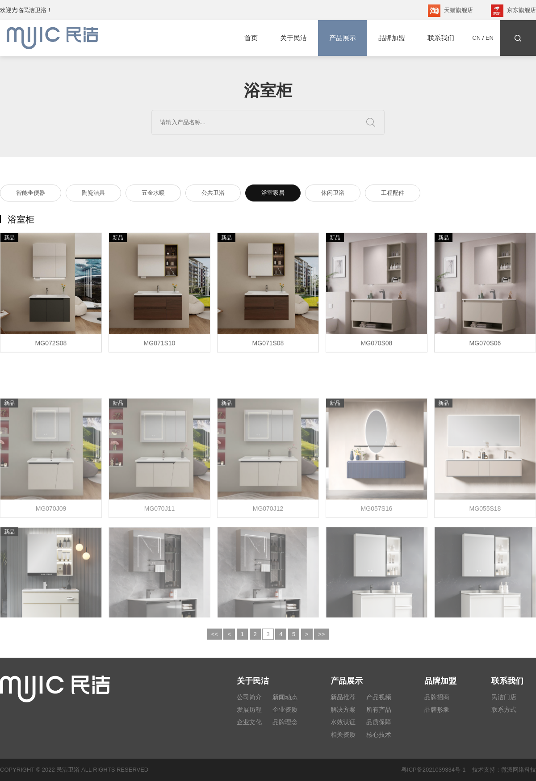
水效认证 (343, 722)
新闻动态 (284, 697)
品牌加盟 (391, 38)
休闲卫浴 (332, 194)
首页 (251, 38)
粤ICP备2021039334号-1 (433, 769)
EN (490, 37)
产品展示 (342, 38)
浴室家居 (273, 194)
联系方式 (503, 709)
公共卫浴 (213, 194)
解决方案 (343, 709)
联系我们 (440, 38)
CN (476, 37)
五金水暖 (153, 194)
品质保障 (378, 722)
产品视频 (378, 697)
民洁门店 (503, 697)
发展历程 (249, 709)
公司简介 (249, 697)
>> (321, 638)
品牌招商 (436, 697)
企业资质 (284, 709)
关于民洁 (293, 38)
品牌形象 (436, 709)
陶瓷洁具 (93, 194)
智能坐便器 (30, 194)
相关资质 (343, 734)
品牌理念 (284, 722)
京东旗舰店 (513, 10)
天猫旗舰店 (450, 10)
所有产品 (378, 709)
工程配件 (392, 194)
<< (214, 638)
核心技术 (378, 734)
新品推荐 (343, 697)
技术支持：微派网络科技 (501, 769)
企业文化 (249, 722)
